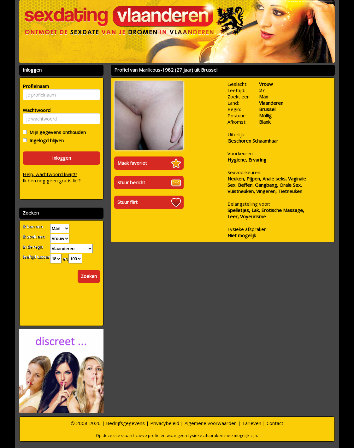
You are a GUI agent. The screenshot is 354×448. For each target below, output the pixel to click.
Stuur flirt (127, 202)
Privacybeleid (164, 423)
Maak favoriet (132, 163)
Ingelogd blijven (45, 140)
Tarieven (251, 423)
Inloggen (61, 158)
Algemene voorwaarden (211, 423)
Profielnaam (35, 86)
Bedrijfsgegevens (125, 423)
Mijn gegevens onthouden (56, 132)
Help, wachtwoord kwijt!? (50, 174)
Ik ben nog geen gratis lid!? (52, 180)
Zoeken (89, 276)
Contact (275, 423)
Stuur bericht (131, 182)
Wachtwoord (35, 110)
